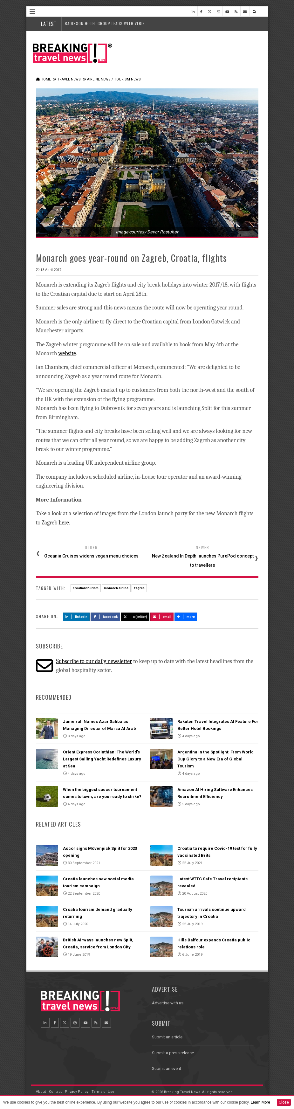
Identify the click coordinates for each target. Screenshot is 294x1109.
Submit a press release (173, 1052)
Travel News (69, 79)
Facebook (105, 616)
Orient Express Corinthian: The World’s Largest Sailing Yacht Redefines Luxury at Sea (102, 759)
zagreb (139, 588)
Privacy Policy (76, 1092)
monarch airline (116, 588)
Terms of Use (103, 1092)
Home (46, 79)
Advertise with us (167, 1003)
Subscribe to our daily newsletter (94, 661)
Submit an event (166, 1068)
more (186, 616)
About (41, 1092)
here (63, 522)
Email (162, 616)
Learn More (260, 1102)
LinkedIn (76, 616)
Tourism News (127, 79)
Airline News (99, 79)
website (67, 353)
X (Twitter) (135, 616)
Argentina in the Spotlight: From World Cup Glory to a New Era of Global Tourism (215, 759)
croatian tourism (86, 588)
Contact (55, 1092)
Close (284, 1102)
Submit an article (167, 1037)
